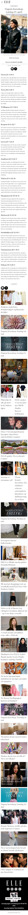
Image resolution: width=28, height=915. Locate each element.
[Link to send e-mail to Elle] (20, 889)
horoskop (14, 284)
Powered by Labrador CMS (14, 912)
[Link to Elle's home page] (14, 883)
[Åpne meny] (2, 2)
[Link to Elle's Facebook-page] (12, 889)
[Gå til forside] (7, 2)
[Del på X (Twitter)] (15, 68)
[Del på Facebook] (12, 68)
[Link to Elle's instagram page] (8, 889)
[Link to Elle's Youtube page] (16, 889)
